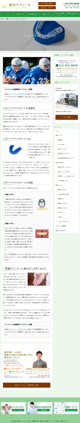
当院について (59, 135)
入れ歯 (59, 217)
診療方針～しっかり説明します (66, 176)
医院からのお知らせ (61, 230)
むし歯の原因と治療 (63, 194)
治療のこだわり (62, 189)
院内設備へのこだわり (64, 153)
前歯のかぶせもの (62, 203)
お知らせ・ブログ (46, 7)
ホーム (57, 131)
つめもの (60, 212)
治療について (59, 185)
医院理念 (60, 140)
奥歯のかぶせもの (62, 208)
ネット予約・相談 (46, 3)
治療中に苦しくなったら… (65, 167)
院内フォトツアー (62, 149)
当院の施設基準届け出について (66, 158)
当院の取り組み (60, 162)
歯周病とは (61, 198)
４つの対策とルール (63, 180)
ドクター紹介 (61, 144)
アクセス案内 (66, 117)
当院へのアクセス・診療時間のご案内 (27, 385)
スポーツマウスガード (64, 221)
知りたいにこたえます (64, 171)
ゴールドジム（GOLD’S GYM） (18, 94)
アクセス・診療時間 (61, 226)
